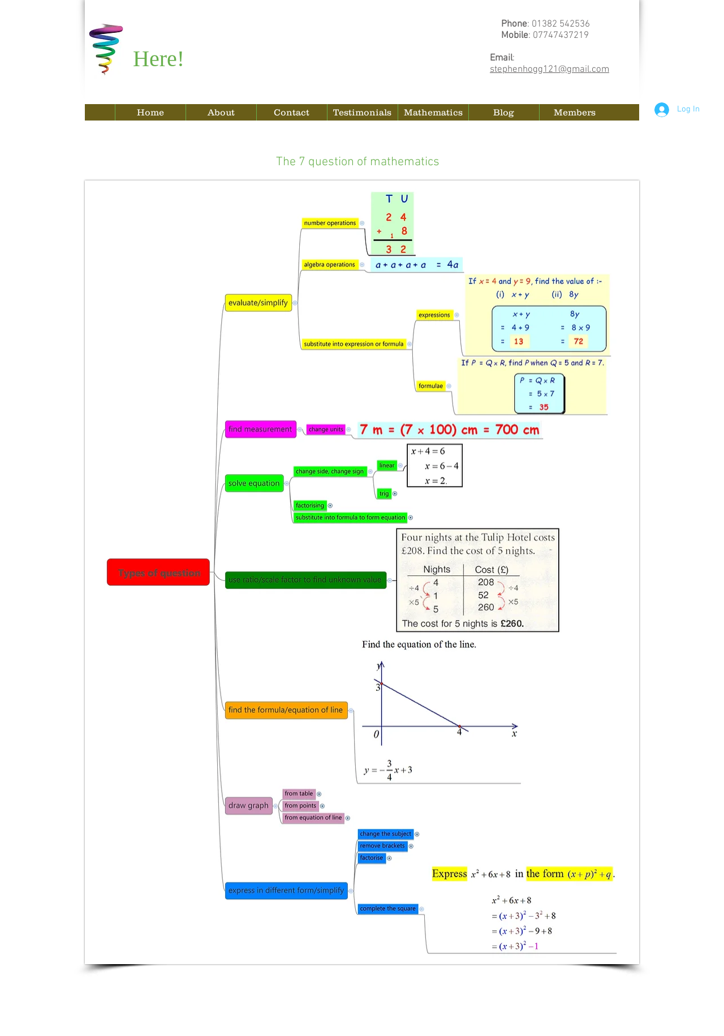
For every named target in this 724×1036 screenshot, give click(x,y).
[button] (433, 112)
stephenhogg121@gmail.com (549, 69)
